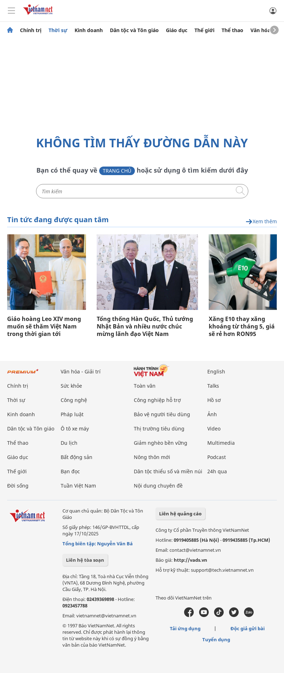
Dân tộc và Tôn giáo (134, 30)
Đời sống (18, 485)
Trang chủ (117, 170)
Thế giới (204, 30)
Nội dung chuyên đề (158, 485)
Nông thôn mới (152, 457)
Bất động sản (76, 457)
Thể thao (232, 30)
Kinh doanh (89, 30)
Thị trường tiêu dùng (159, 428)
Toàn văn (145, 385)
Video (213, 428)
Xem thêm (261, 222)
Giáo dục (176, 30)
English (216, 371)
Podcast (216, 457)
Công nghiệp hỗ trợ (157, 400)
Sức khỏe (71, 385)
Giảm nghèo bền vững (160, 442)
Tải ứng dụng (185, 628)
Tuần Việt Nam (78, 485)
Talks (213, 385)
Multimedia (221, 442)
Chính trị (30, 30)
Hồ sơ (214, 400)
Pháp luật (72, 414)
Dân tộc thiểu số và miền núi (168, 471)
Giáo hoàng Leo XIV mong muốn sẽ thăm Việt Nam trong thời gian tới (44, 326)
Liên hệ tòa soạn (85, 560)
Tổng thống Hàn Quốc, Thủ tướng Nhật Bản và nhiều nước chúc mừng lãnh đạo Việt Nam (145, 326)
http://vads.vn (190, 560)
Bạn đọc (70, 471)
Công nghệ (74, 400)
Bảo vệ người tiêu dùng (162, 414)
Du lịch (69, 442)
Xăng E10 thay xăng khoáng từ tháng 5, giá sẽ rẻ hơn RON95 (242, 326)
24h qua (217, 471)
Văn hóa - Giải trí (81, 371)
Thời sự (58, 30)
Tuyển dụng (216, 639)
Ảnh (212, 414)
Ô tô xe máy (75, 428)
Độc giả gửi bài (247, 628)
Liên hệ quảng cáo (180, 513)
